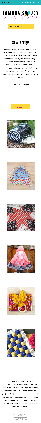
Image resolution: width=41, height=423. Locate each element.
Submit (20, 88)
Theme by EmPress (20, 419)
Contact (20, 415)
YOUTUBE (20, 413)
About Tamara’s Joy (20, 414)
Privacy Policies (20, 417)
